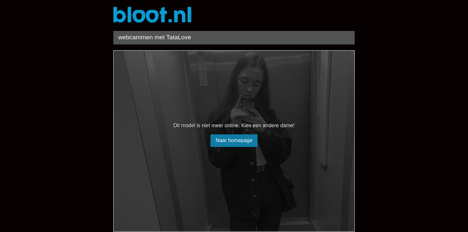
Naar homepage (234, 140)
